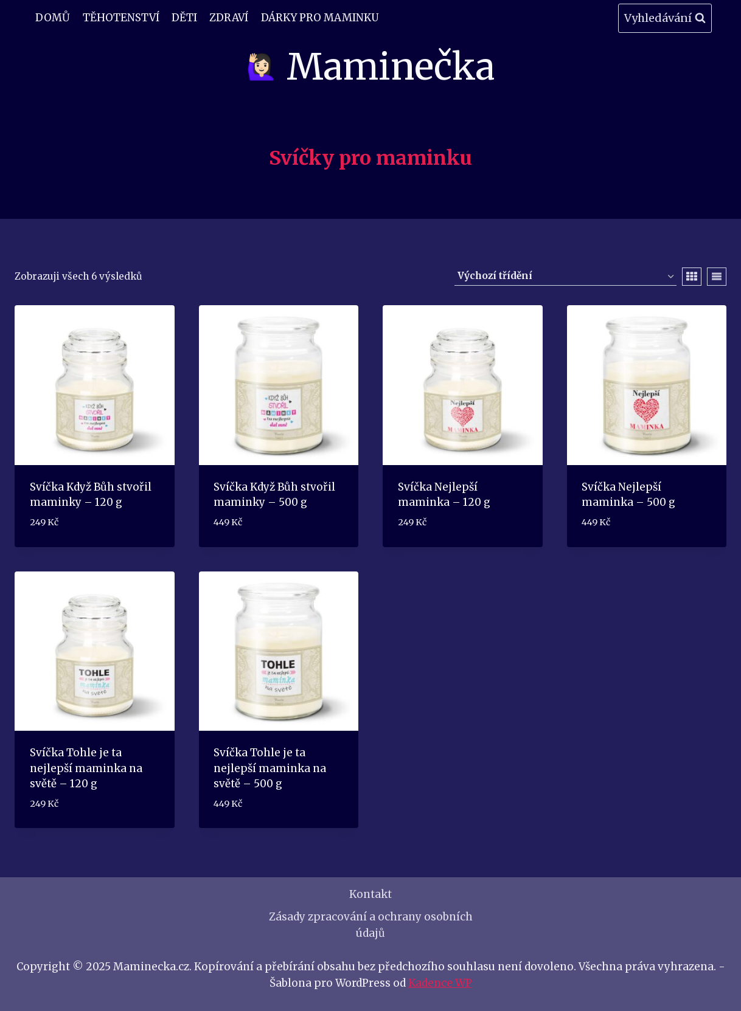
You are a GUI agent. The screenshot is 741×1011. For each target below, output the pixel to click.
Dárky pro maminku (319, 17)
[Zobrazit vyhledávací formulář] (665, 18)
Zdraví (228, 17)
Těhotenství (121, 17)
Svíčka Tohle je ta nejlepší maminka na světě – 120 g (86, 768)
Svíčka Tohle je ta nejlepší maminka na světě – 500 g (270, 768)
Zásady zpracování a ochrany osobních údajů (371, 925)
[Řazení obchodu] (565, 276)
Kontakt (370, 894)
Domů (52, 17)
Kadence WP (440, 983)
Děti (184, 17)
